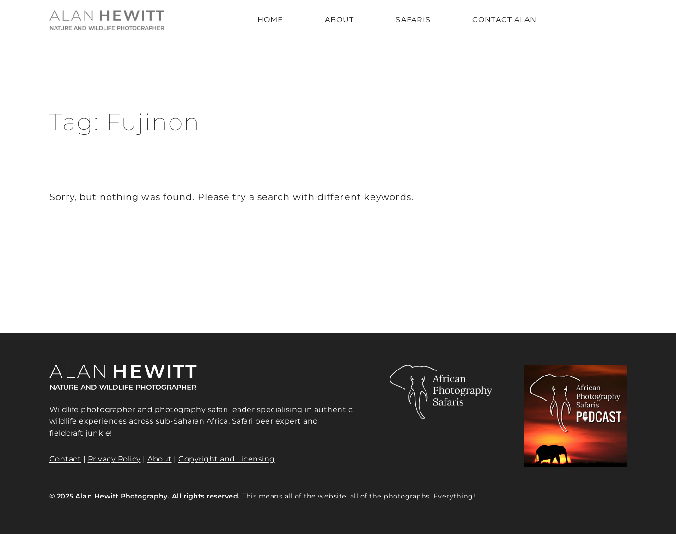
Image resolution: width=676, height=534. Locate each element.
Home (270, 19)
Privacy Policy (114, 459)
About (159, 459)
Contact (65, 459)
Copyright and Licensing (226, 459)
